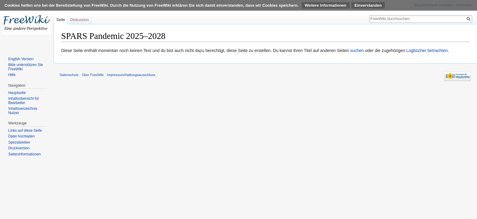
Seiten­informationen (24, 154)
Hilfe (12, 75)
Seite (60, 19)
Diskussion (79, 19)
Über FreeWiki (92, 75)
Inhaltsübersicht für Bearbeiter (23, 100)
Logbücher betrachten (426, 50)
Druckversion (19, 148)
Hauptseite (17, 93)
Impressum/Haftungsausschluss (131, 75)
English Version (20, 59)
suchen (357, 50)
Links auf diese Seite (25, 130)
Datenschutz (69, 75)
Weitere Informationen (325, 5)
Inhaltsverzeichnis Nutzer (22, 110)
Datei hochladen (21, 136)
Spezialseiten (19, 142)
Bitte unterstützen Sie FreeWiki (25, 67)
